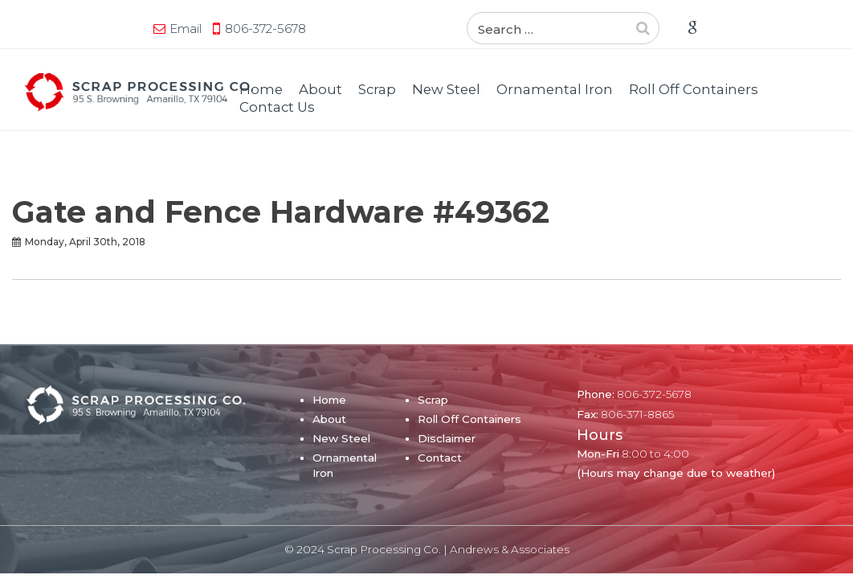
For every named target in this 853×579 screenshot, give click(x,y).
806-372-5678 (148, 28)
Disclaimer (446, 438)
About (320, 89)
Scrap (377, 89)
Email (68, 28)
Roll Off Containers (693, 89)
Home (261, 89)
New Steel (446, 89)
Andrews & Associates (509, 549)
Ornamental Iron (554, 89)
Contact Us (277, 107)
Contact (440, 457)
